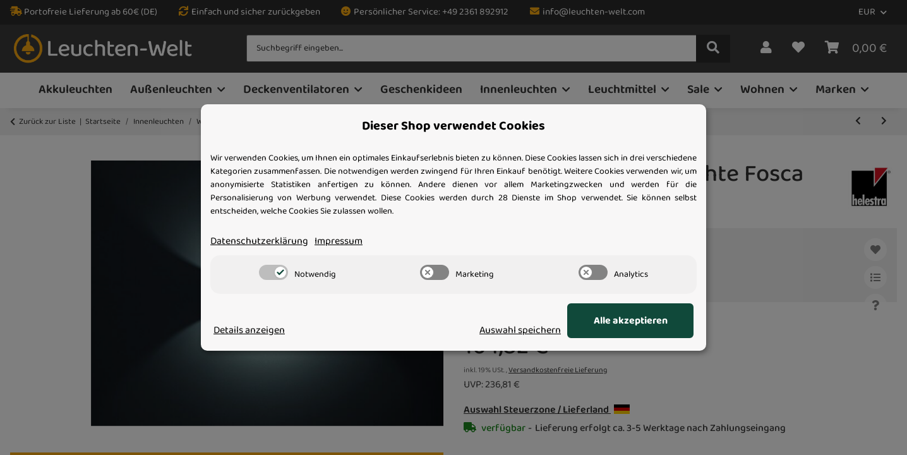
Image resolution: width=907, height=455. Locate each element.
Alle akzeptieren (631, 321)
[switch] (273, 272)
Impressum (339, 241)
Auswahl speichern (520, 330)
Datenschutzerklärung (259, 241)
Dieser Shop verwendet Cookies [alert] (453, 126)
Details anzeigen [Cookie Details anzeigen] (249, 330)
